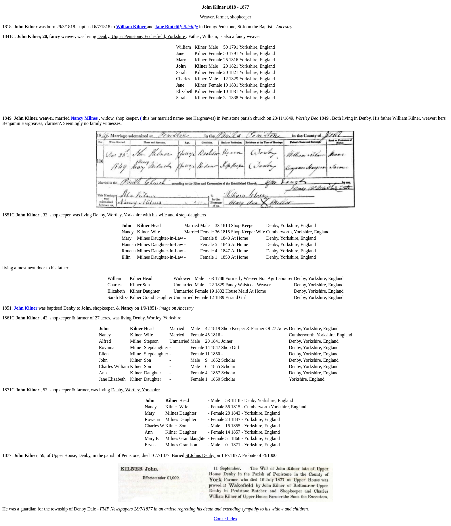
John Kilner (26, 308)
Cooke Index (225, 518)
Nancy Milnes (84, 118)
